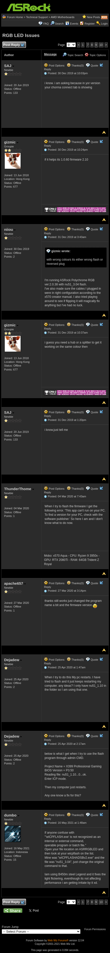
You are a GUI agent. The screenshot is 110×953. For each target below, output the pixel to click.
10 (101, 45)
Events (71, 23)
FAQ (46, 23)
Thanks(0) (75, 65)
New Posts (93, 17)
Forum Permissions (96, 929)
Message (50, 54)
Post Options (54, 65)
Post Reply (13, 45)
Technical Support (37, 17)
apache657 (15, 583)
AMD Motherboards (62, 17)
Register (89, 23)
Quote (94, 65)
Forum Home (15, 17)
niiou (10, 229)
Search (59, 23)
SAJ (9, 66)
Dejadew (13, 660)
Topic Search (73, 55)
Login (104, 23)
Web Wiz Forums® (58, 940)
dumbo (11, 815)
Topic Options (95, 55)
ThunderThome (19, 489)
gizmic (11, 142)
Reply (47, 69)
